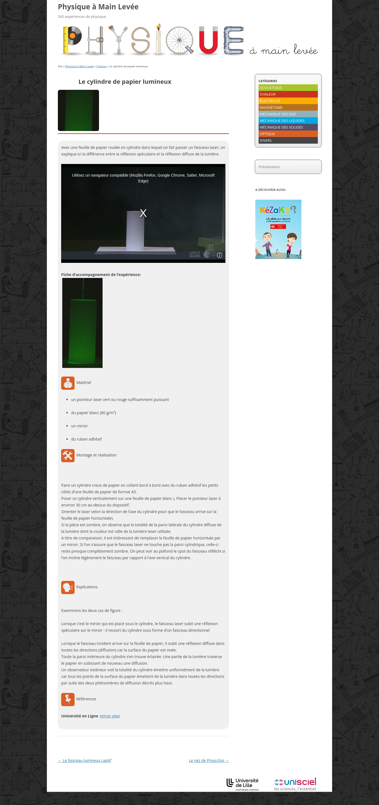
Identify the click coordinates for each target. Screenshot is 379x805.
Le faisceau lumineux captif (84, 760)
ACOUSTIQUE (271, 87)
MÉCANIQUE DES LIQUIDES (282, 120)
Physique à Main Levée (98, 7)
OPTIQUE (267, 133)
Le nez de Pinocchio (209, 760)
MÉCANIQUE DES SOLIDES (281, 127)
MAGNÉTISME (271, 107)
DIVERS (265, 140)
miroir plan (110, 715)
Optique (102, 66)
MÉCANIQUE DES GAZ (278, 114)
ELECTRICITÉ (270, 100)
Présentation (269, 166)
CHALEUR (268, 94)
